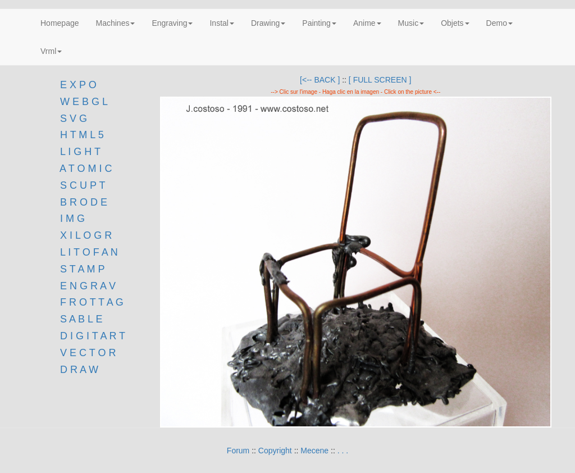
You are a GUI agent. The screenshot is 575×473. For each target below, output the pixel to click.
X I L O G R (86, 235)
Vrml (51, 51)
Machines (115, 23)
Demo (499, 23)
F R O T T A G (92, 302)
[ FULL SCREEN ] (380, 79)
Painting (319, 23)
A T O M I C (86, 168)
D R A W (77, 369)
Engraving (172, 23)
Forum (238, 450)
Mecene (314, 450)
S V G (72, 118)
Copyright (275, 450)
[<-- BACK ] (320, 79)
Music (411, 23)
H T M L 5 (80, 134)
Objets (455, 23)
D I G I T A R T (91, 336)
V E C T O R (86, 352)
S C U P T (82, 185)
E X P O (78, 84)
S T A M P (82, 269)
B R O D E (83, 202)
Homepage (59, 23)
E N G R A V (88, 286)
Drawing (268, 23)
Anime (367, 23)
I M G (71, 218)
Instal (221, 23)
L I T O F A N (89, 252)
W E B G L (84, 101)
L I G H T (80, 151)
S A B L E (81, 319)
